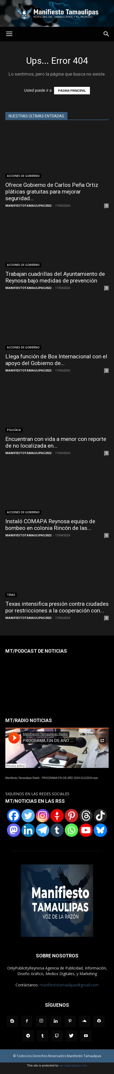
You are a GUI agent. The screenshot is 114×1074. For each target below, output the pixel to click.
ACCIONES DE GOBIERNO (23, 176)
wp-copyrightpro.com (73, 1065)
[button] (106, 34)
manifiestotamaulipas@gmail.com (69, 984)
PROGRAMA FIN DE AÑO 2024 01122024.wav (70, 777)
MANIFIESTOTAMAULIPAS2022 (28, 205)
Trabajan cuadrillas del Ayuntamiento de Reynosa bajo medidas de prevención (55, 277)
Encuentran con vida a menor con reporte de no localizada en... (55, 442)
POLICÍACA (14, 430)
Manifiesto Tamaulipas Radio (22, 777)
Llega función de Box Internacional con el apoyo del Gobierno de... (56, 359)
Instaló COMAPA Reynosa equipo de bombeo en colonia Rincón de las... (50, 524)
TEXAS (11, 595)
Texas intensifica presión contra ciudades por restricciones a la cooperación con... (57, 607)
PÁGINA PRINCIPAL (72, 90)
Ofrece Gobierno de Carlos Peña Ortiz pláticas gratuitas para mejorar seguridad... (51, 192)
